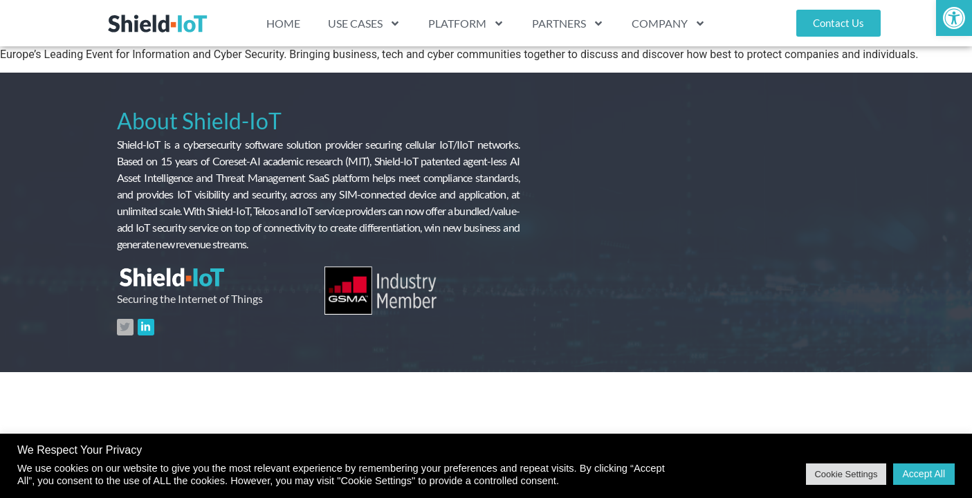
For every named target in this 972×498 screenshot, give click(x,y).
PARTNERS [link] (568, 23)
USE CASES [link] (364, 23)
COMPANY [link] (669, 23)
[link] (954, 18)
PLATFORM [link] (466, 23)
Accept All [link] (924, 473)
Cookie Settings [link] (845, 474)
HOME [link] (283, 23)
